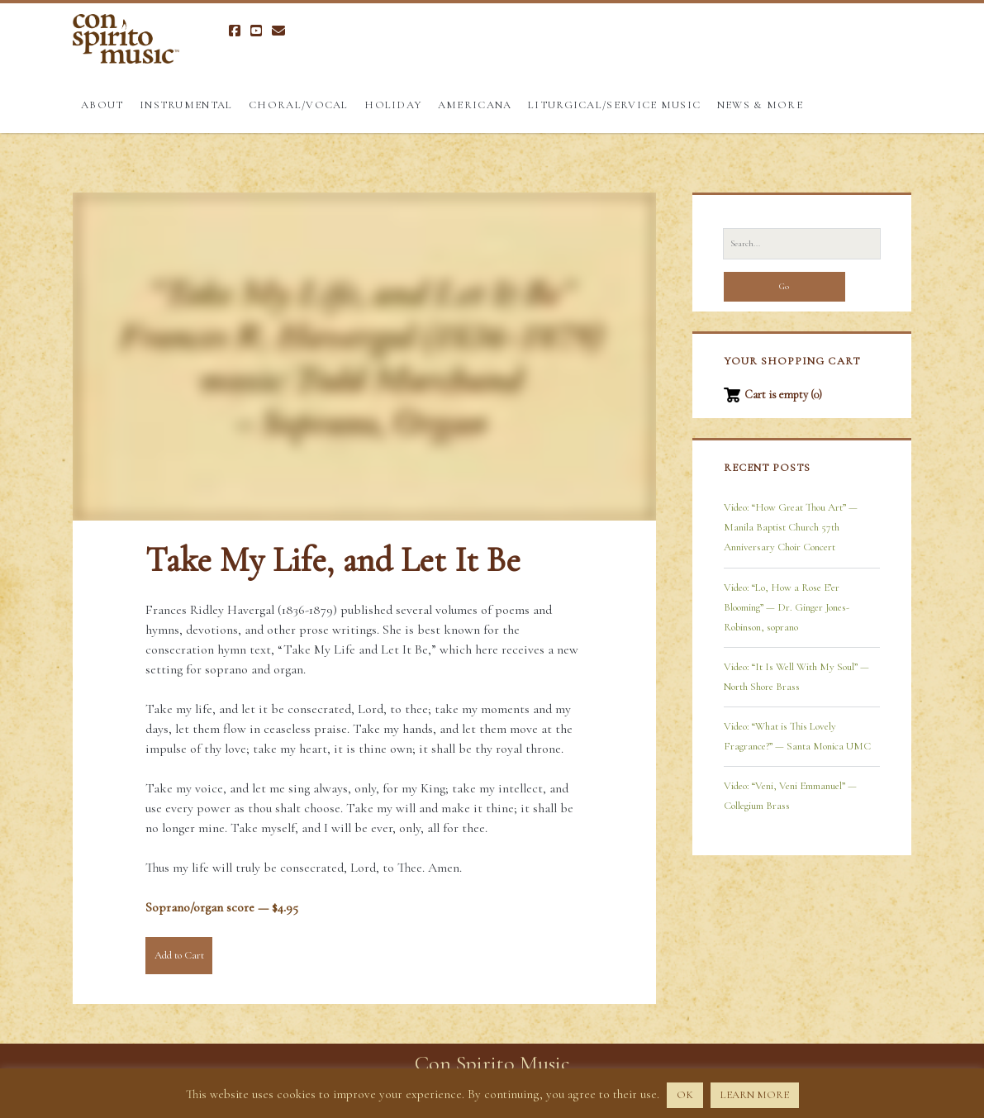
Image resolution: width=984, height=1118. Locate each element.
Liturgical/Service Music (614, 105)
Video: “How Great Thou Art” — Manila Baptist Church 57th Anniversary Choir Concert (791, 527)
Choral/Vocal (299, 105)
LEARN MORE (754, 1094)
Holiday (392, 105)
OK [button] (685, 1094)
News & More (760, 105)
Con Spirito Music (492, 1063)
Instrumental (186, 105)
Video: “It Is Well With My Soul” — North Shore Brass (796, 676)
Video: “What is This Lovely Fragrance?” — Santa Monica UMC (797, 736)
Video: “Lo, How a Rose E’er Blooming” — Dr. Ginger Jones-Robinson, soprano (786, 607)
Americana (475, 105)
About (102, 105)
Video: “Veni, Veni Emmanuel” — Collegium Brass (790, 795)
